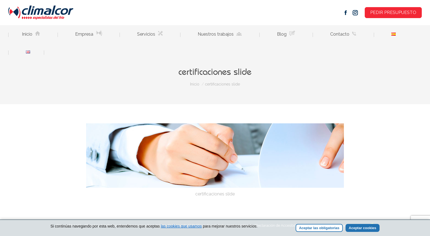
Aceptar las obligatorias (319, 228)
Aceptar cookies (362, 228)
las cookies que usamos (181, 226)
